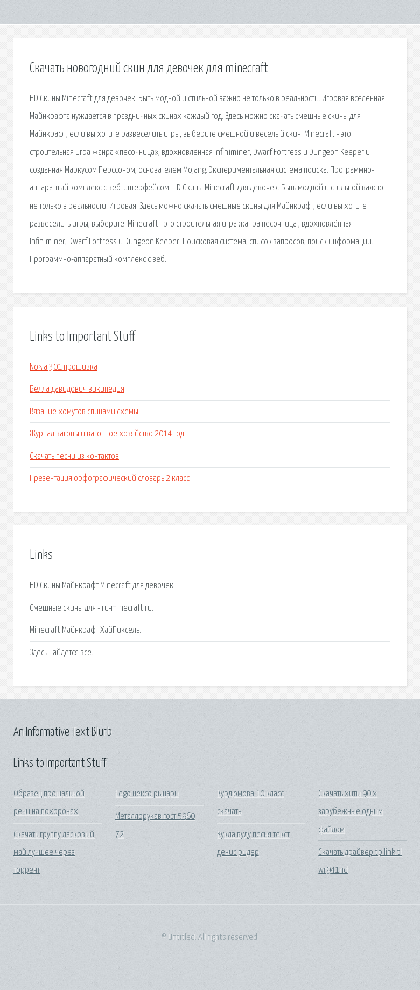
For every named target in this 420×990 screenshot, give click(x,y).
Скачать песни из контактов (74, 456)
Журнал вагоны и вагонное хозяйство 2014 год (107, 434)
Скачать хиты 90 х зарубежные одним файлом (350, 812)
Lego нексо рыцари (147, 793)
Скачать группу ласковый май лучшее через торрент (53, 852)
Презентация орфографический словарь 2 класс (110, 478)
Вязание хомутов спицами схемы (84, 411)
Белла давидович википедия (77, 389)
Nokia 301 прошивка (63, 367)
